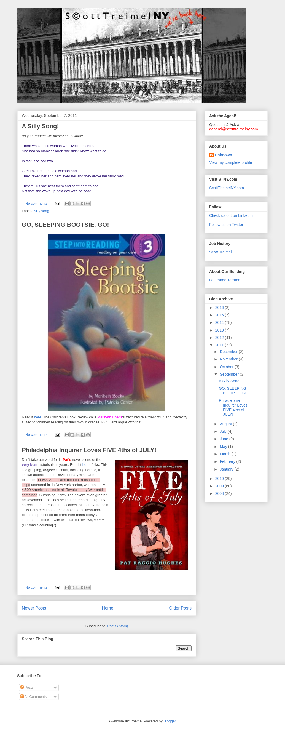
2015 (220, 315)
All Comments (33, 696)
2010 (220, 478)
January (227, 469)
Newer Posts (34, 608)
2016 (220, 307)
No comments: (37, 203)
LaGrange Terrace (224, 280)
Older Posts (180, 608)
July (224, 431)
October (227, 367)
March (226, 454)
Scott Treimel (220, 252)
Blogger (169, 721)
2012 (220, 337)
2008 (220, 493)
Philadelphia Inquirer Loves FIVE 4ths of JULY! (89, 450)
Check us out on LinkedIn (231, 215)
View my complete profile (230, 162)
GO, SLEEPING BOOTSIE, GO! (65, 224)
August (226, 424)
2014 (220, 322)
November (229, 359)
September (230, 374)
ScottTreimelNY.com (226, 188)
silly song (41, 211)
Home (108, 608)
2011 (220, 345)
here (37, 417)
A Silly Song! (40, 126)
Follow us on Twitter (226, 224)
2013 (220, 330)
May (224, 446)
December (229, 351)
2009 (220, 486)
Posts (27, 687)
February (228, 461)
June (224, 439)
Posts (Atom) (117, 626)
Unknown (223, 155)
